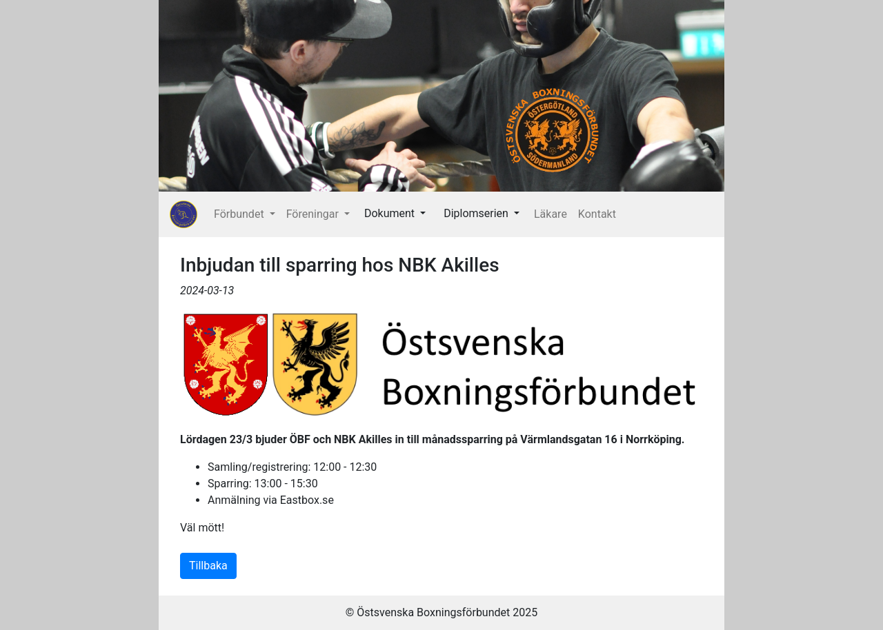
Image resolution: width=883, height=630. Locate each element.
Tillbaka (208, 565)
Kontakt (597, 214)
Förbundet (240, 214)
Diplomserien (477, 213)
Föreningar (313, 214)
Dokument (390, 213)
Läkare (550, 214)
